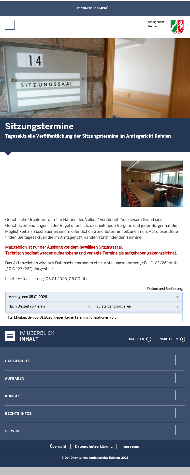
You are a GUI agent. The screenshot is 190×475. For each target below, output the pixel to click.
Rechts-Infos (18, 413)
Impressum (130, 446)
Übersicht (58, 446)
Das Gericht (17, 361)
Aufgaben (14, 378)
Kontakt (13, 396)
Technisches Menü (92, 8)
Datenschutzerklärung (94, 446)
